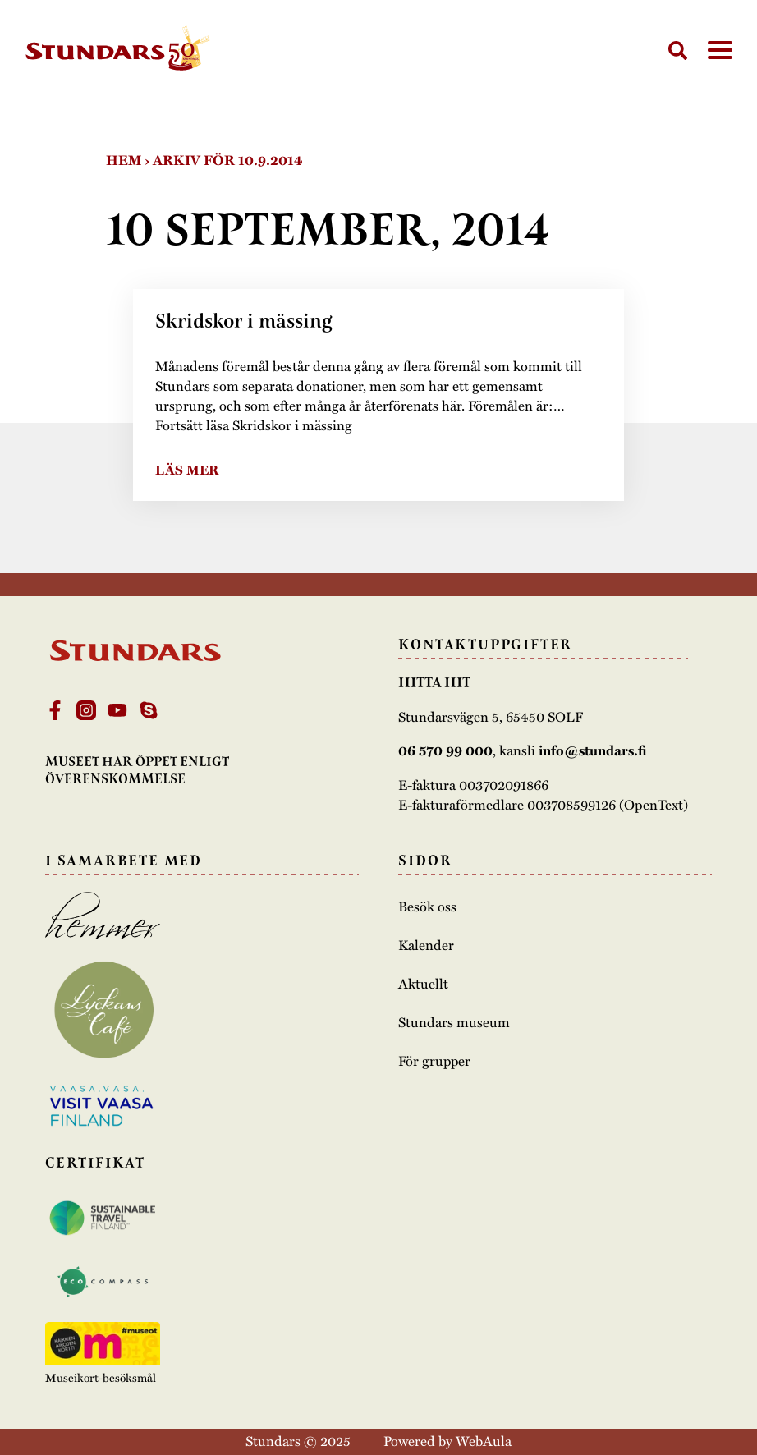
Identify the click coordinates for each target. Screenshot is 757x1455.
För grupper (435, 1060)
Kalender (426, 944)
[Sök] (677, 50)
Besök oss (427, 905)
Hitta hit (434, 682)
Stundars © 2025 (298, 1440)
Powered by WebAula (447, 1440)
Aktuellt (423, 983)
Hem (123, 159)
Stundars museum (454, 1021)
